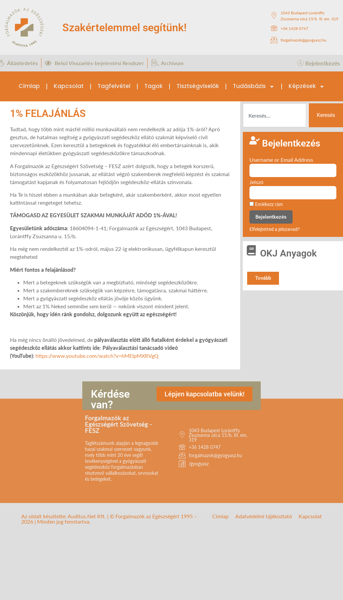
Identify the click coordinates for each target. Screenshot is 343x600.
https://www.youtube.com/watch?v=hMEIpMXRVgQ (97, 355)
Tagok (153, 86)
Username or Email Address (281, 160)
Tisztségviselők (197, 86)
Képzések (307, 86)
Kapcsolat (69, 86)
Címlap (29, 86)
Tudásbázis (254, 86)
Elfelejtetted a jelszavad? (274, 229)
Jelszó (256, 182)
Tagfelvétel (114, 86)
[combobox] (274, 115)
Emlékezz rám (266, 204)
